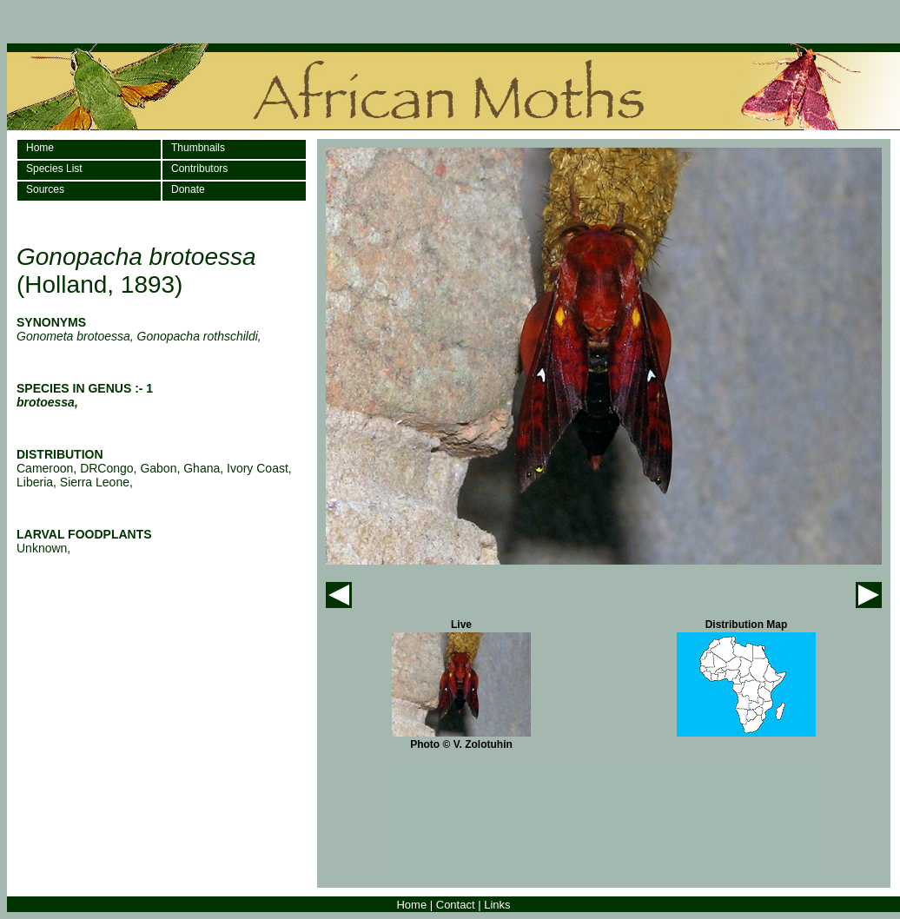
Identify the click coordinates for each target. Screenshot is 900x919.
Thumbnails (198, 148)
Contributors (199, 168)
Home (40, 148)
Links (497, 904)
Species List (54, 168)
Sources (45, 189)
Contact (455, 904)
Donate (188, 189)
